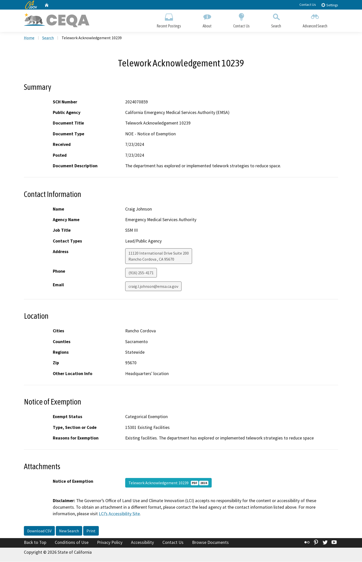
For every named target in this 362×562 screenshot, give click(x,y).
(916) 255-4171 (141, 272)
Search (276, 19)
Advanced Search (315, 19)
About (207, 19)
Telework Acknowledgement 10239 (168, 483)
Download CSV (39, 531)
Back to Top (35, 542)
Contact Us (307, 4)
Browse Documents (210, 542)
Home (29, 38)
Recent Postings (169, 19)
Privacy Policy (109, 542)
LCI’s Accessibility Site (119, 514)
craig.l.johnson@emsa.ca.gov (153, 286)
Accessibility (142, 542)
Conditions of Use (71, 542)
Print (91, 531)
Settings (329, 5)
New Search (69, 531)
